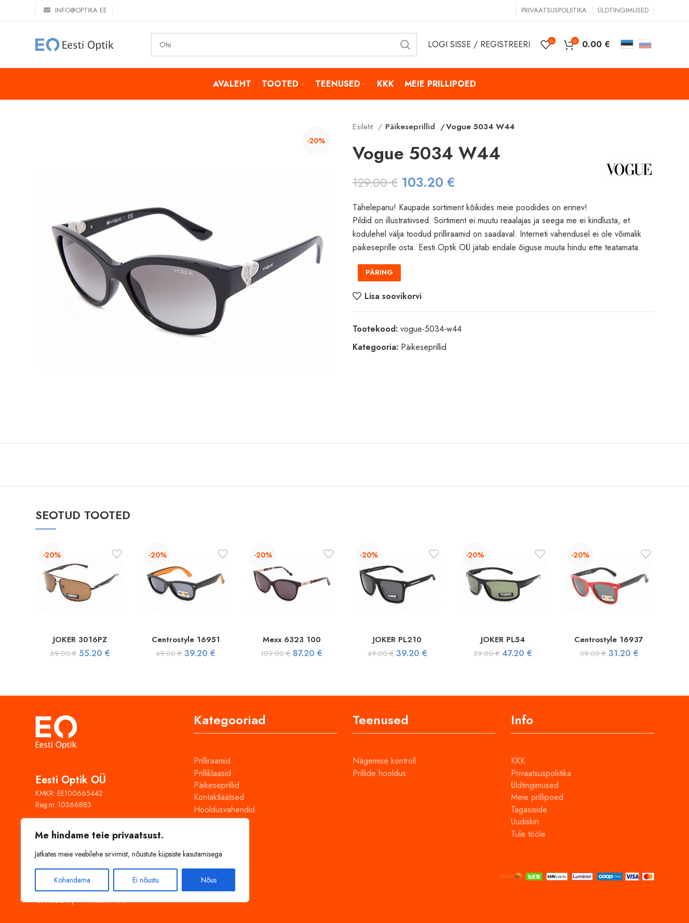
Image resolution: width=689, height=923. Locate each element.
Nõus (209, 880)
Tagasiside (529, 810)
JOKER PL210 (397, 639)
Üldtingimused (535, 785)
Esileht (364, 126)
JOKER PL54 (503, 639)
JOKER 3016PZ (80, 639)
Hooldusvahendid (224, 810)
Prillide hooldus (379, 773)
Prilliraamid (212, 761)
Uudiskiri (525, 821)
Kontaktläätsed (219, 797)
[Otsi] (284, 45)
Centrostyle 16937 (609, 639)
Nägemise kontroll (384, 761)
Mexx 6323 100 (291, 639)
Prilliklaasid (212, 773)
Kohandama (72, 880)
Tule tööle (528, 834)
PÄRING (379, 272)
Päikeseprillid (408, 126)
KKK (518, 761)
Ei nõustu (145, 880)
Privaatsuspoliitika (541, 773)
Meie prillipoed (537, 797)
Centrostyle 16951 (185, 639)
